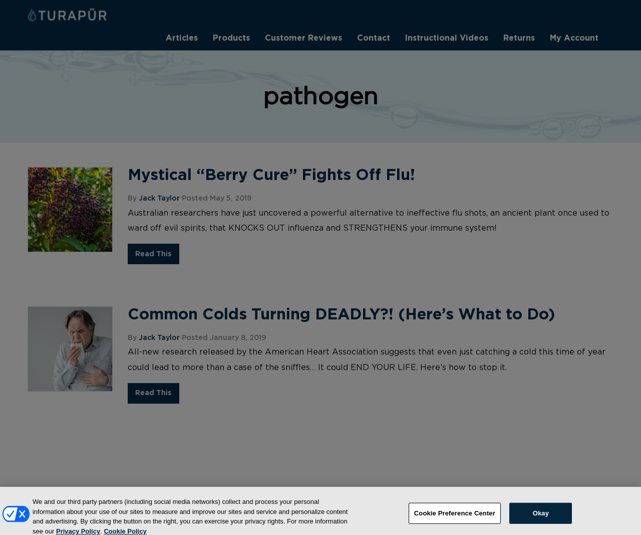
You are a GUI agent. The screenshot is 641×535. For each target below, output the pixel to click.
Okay (541, 517)
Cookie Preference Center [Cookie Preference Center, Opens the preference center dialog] (454, 517)
